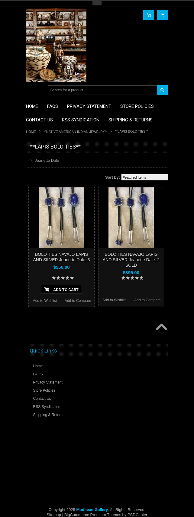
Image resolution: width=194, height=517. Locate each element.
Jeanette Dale (47, 160)
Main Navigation (31, 90)
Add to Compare (78, 301)
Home (31, 131)
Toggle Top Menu (97, 3)
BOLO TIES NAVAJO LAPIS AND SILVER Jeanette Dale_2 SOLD (131, 260)
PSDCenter (137, 514)
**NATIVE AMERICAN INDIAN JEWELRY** (76, 131)
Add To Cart (61, 289)
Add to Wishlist (45, 301)
